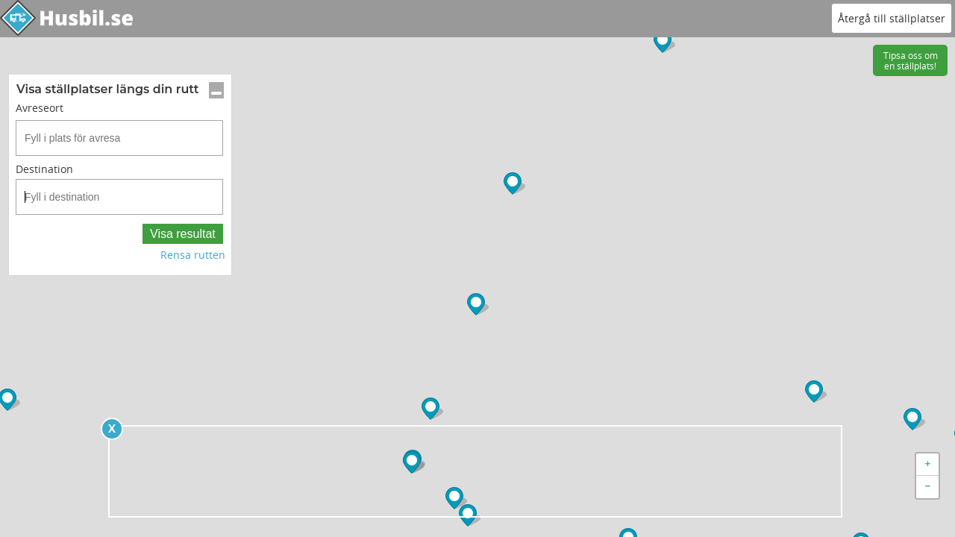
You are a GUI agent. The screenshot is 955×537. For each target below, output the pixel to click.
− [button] (928, 487)
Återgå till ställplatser (891, 18)
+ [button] (928, 464)
